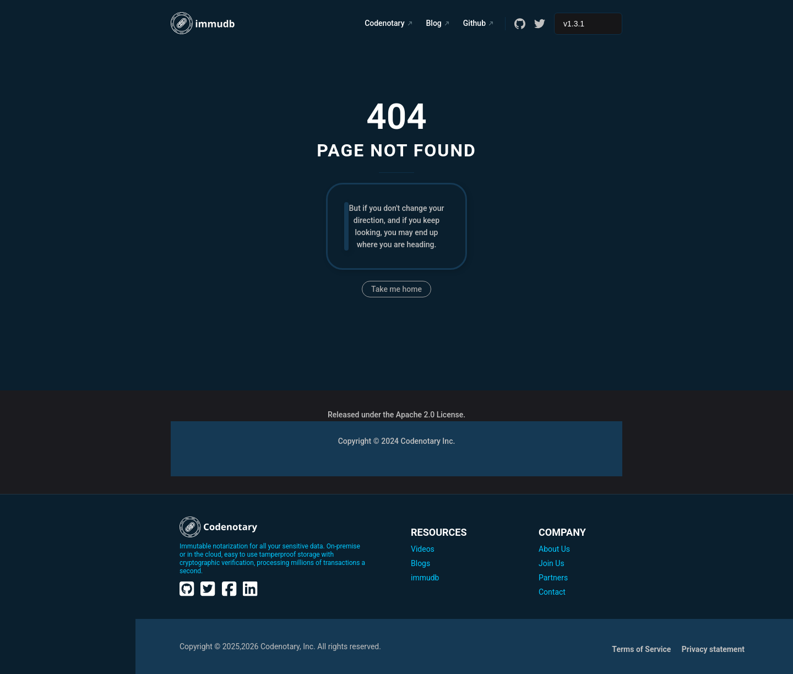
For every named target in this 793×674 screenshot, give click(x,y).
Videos (422, 549)
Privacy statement (713, 649)
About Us (554, 549)
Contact (552, 592)
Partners (553, 577)
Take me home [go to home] (396, 289)
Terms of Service (642, 649)
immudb (425, 577)
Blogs (420, 563)
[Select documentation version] (588, 24)
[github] (520, 24)
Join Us (551, 563)
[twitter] (540, 24)
